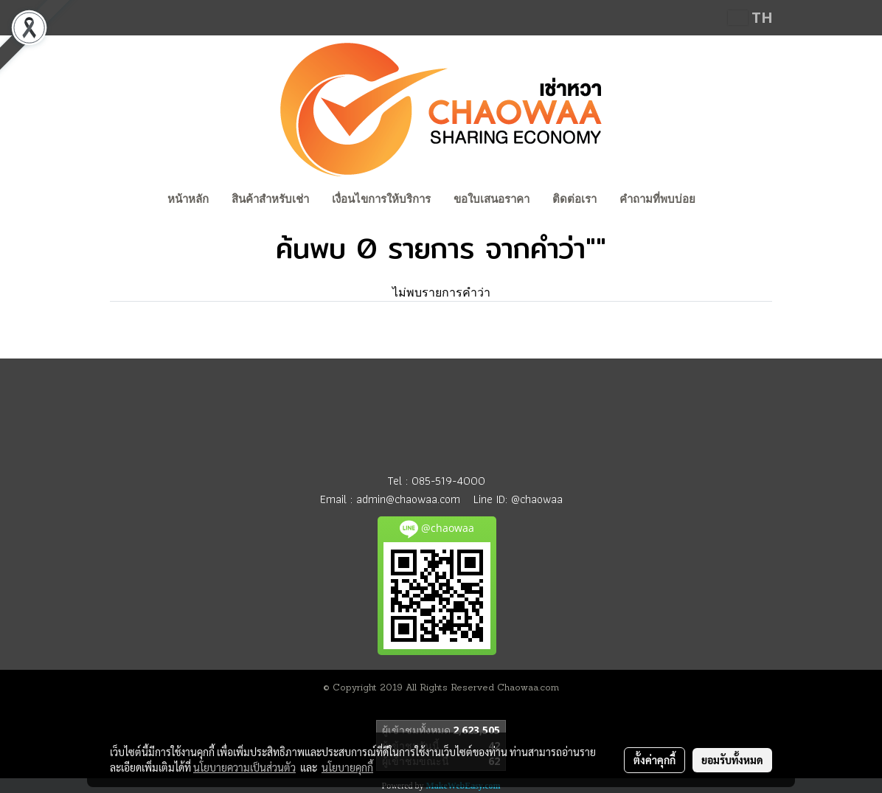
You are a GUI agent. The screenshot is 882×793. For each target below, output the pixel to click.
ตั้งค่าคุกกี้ (654, 759)
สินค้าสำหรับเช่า (270, 199)
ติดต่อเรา (574, 199)
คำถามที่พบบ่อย (657, 199)
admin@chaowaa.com (408, 499)
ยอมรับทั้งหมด (732, 759)
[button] (720, 201)
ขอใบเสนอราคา (491, 199)
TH (750, 17)
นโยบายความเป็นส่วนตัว (244, 767)
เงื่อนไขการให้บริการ (381, 199)
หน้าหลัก (188, 199)
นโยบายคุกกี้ (347, 767)
